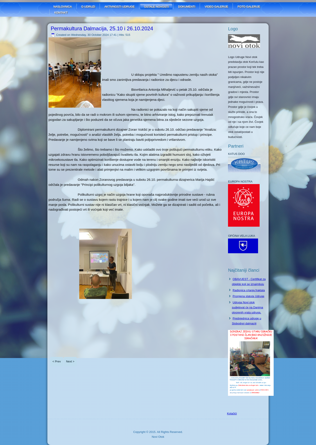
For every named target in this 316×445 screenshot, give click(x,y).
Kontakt (60, 12)
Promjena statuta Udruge (248, 296)
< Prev (56, 361)
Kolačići (232, 413)
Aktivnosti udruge (119, 6)
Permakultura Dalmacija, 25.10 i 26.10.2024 (102, 28)
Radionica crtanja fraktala (249, 290)
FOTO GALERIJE (248, 6)
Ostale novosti (156, 6)
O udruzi (88, 6)
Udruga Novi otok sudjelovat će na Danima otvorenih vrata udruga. (247, 307)
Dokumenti (186, 6)
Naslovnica (62, 6)
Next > (70, 361)
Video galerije (216, 6)
